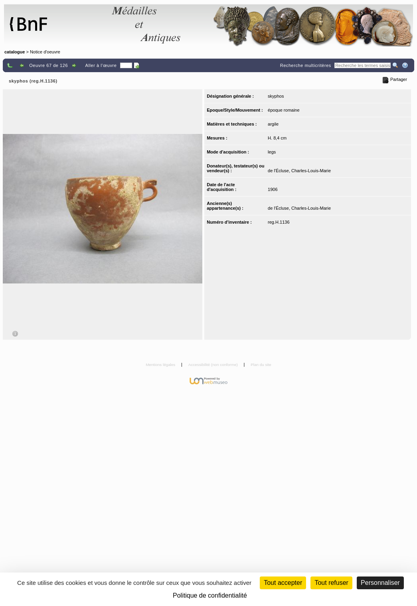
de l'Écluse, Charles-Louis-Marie (299, 170)
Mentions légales (161, 364)
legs (272, 152)
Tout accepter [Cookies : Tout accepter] (283, 582)
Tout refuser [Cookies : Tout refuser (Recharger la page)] (331, 582)
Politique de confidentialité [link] (210, 595)
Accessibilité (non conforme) (213, 364)
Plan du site (261, 364)
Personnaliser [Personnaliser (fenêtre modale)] (380, 582)
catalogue (14, 51)
